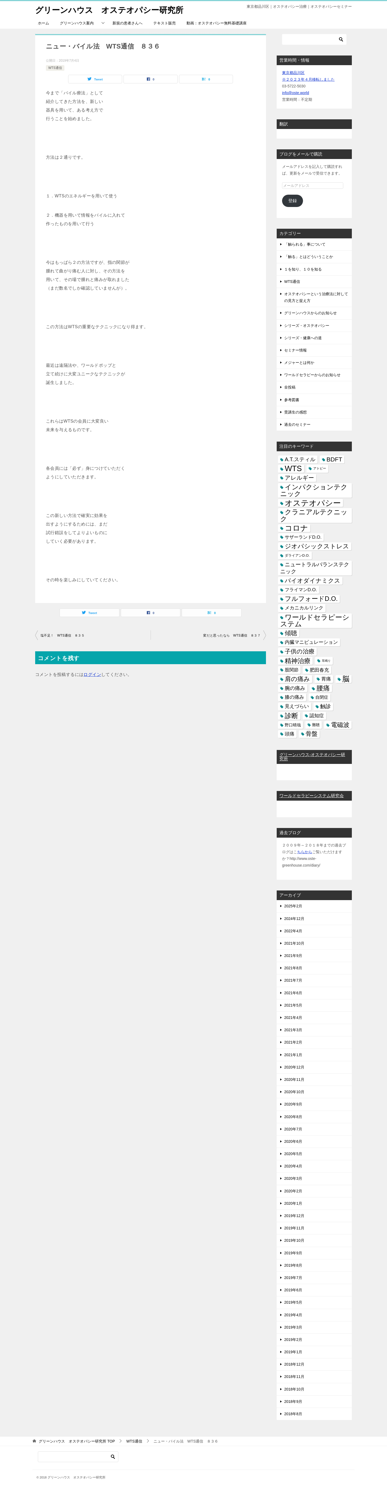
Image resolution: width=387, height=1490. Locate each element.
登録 (292, 200)
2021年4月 (293, 1017)
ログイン (92, 674)
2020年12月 (294, 1067)
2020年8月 (293, 1116)
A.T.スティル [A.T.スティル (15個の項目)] (300, 459)
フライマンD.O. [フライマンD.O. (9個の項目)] (301, 589)
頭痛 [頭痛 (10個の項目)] (289, 733)
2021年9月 (293, 955)
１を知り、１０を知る (303, 269)
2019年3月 (293, 1327)
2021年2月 (293, 1042)
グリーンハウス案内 (77, 23)
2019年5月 (293, 1302)
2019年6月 (293, 1290)
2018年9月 (293, 1401)
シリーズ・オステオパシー (306, 325)
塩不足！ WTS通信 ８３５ (63, 635)
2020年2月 (293, 1191)
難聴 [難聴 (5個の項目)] (316, 724)
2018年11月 (294, 1376)
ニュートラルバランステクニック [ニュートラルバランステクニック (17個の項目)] (314, 567)
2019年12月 (294, 1215)
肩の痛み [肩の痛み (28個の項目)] (297, 678)
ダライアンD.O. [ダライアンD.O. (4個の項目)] (297, 555)
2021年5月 (293, 1005)
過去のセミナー (297, 424)
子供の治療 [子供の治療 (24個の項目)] (300, 651)
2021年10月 (294, 943)
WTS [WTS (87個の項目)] (293, 468)
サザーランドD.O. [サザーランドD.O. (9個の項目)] (303, 536)
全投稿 (289, 387)
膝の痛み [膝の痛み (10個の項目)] (294, 697)
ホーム (43, 23)
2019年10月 (294, 1240)
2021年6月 (293, 992)
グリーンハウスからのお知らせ (310, 313)
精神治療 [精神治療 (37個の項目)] (298, 660)
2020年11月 (294, 1079)
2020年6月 (293, 1141)
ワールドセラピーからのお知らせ (312, 375)
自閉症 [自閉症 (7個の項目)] (321, 697)
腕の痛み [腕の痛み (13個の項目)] (295, 688)
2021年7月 (293, 980)
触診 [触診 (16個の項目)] (325, 706)
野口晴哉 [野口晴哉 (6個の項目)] (293, 724)
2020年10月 (294, 1091)
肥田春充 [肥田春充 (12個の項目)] (319, 669)
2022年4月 (293, 931)
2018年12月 (294, 1364)
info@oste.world (295, 93)
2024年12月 (294, 918)
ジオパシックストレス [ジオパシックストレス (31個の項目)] (317, 545)
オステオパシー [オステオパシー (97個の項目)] (313, 502)
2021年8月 (293, 968)
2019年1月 (293, 1351)
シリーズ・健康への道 (303, 337)
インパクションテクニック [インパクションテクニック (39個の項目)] (314, 490)
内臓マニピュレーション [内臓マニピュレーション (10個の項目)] (311, 642)
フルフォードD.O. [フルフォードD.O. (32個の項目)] (311, 598)
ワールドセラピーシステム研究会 (311, 795)
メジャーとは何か (299, 362)
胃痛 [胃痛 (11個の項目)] (326, 678)
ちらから (304, 851)
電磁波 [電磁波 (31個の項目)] (340, 724)
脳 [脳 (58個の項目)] (345, 679)
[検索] (314, 39)
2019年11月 (294, 1228)
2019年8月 (293, 1265)
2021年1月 (293, 1054)
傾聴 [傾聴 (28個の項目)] (291, 632)
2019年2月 (293, 1339)
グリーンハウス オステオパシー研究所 (109, 9)
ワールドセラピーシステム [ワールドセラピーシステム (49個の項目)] (314, 620)
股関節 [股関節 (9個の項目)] (291, 669)
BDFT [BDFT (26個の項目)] (334, 459)
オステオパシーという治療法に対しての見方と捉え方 (316, 296)
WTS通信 (55, 67)
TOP (77, 1441)
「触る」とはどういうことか (308, 256)
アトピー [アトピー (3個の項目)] (319, 468)
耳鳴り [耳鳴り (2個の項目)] (326, 660)
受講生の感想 (295, 412)
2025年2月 (293, 906)
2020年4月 (293, 1166)
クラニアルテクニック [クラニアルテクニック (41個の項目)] (314, 515)
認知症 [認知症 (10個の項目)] (316, 715)
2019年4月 (293, 1314)
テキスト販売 (164, 23)
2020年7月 (293, 1129)
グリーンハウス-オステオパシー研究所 (312, 756)
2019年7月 (293, 1277)
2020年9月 (293, 1104)
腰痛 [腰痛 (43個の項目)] (323, 688)
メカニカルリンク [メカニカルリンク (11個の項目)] (304, 608)
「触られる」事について (305, 244)
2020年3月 (293, 1178)
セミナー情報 (295, 350)
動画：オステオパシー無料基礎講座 (217, 23)
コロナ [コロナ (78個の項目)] (296, 528)
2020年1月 (293, 1203)
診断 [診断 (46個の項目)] (291, 715)
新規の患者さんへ (127, 23)
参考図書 (291, 399)
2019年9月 (293, 1253)
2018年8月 (293, 1413)
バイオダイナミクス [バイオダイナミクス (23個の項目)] (312, 580)
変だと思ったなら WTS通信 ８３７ (232, 635)
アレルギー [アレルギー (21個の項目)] (299, 477)
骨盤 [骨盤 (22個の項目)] (311, 733)
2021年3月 (293, 1030)
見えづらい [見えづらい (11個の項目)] (297, 706)
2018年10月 (294, 1389)
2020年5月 (293, 1153)
